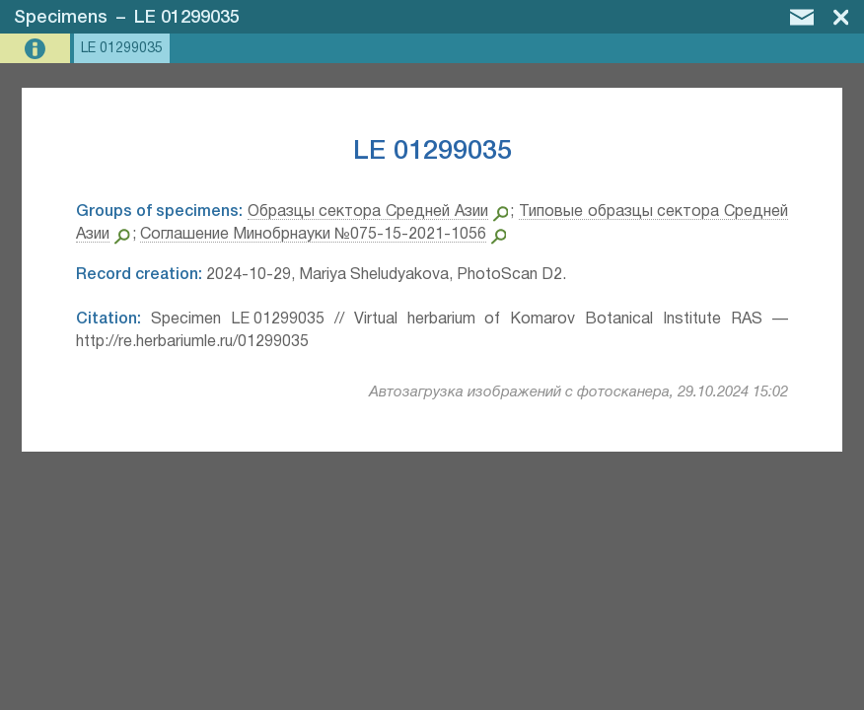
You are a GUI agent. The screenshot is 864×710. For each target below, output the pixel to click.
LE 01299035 (187, 18)
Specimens (61, 18)
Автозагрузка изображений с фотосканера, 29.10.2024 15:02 (578, 392)
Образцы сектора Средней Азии (368, 212)
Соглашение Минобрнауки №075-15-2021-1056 (313, 235)
